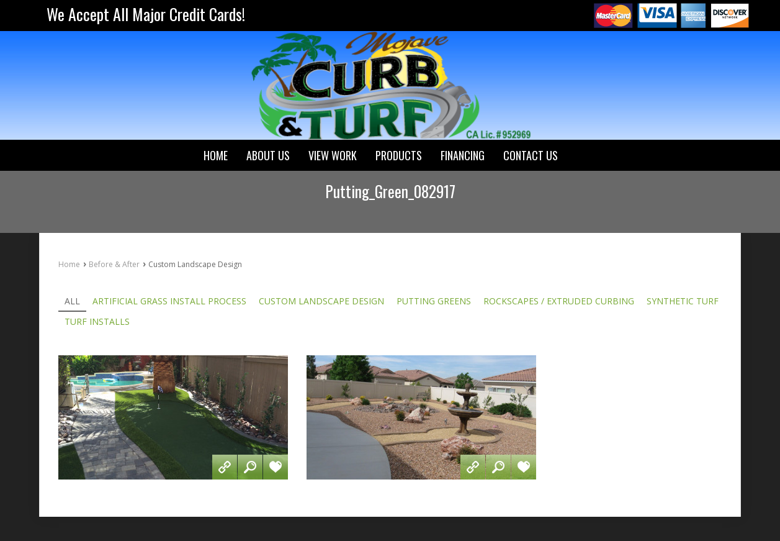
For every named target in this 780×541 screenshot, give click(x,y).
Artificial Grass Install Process (169, 301)
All (72, 301)
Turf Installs (97, 321)
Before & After (114, 264)
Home (69, 264)
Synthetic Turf (683, 301)
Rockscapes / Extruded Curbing (558, 301)
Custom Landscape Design (321, 301)
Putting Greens (434, 301)
